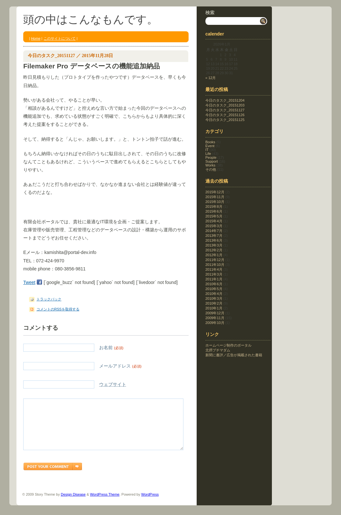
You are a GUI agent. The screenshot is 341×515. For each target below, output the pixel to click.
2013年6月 (213, 240)
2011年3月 (213, 274)
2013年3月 (213, 245)
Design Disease (73, 504)
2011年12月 (214, 260)
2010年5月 (213, 289)
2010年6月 (213, 284)
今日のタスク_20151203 (224, 105)
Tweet (29, 282)
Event (209, 146)
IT (207, 150)
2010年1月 (213, 308)
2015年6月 (213, 211)
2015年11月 (214, 197)
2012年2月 (213, 250)
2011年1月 (213, 279)
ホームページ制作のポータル (228, 345)
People (210, 157)
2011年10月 (214, 265)
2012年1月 (213, 255)
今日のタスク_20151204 (224, 100)
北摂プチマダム (217, 350)
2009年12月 (214, 313)
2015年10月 (214, 202)
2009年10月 (214, 323)
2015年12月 (214, 192)
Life (208, 154)
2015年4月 (213, 221)
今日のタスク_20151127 (51, 55)
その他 (210, 169)
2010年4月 (213, 294)
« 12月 (210, 78)
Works (210, 165)
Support (211, 161)
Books (210, 142)
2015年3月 (213, 226)
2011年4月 (213, 269)
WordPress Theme (104, 504)
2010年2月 (213, 303)
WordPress (150, 504)
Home (35, 38)
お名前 (73, 348)
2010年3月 (213, 298)
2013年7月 (213, 235)
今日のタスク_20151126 (224, 115)
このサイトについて (60, 38)
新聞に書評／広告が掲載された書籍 (233, 355)
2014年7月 (213, 231)
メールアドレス (82, 366)
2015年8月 (213, 206)
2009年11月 (214, 318)
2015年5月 (213, 216)
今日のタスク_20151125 (224, 120)
